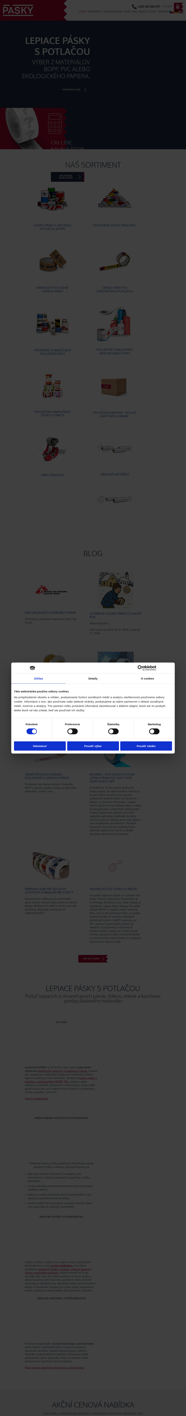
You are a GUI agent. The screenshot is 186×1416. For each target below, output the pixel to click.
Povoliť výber (93, 745)
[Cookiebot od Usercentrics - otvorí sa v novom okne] (140, 668)
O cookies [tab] (147, 678)
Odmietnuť (40, 745)
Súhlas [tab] (38, 678)
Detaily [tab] (93, 678)
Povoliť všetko (146, 745)
